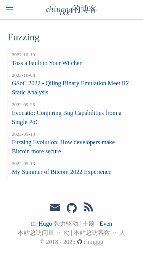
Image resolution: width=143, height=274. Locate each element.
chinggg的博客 (71, 9)
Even (106, 223)
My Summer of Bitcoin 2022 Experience (61, 172)
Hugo (45, 223)
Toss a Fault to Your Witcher (47, 63)
